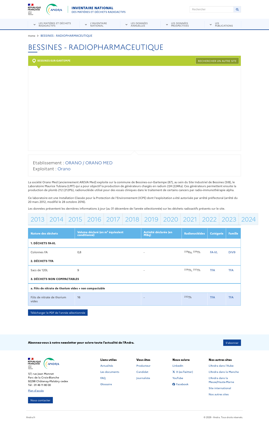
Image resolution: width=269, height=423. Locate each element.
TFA (212, 270)
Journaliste (143, 377)
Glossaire (106, 384)
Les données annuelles (139, 24)
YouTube (181, 377)
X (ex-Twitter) (183, 371)
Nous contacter (40, 399)
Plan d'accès (36, 390)
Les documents (109, 371)
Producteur (143, 365)
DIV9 (231, 252)
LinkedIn (181, 365)
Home (31, 35)
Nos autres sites (219, 394)
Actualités (106, 365)
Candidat (142, 371)
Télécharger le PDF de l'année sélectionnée (57, 312)
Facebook (183, 384)
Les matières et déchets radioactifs (55, 24)
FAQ (103, 377)
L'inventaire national (98, 24)
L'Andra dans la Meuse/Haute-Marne (221, 379)
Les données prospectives (180, 24)
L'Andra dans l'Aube (221, 365)
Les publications (224, 24)
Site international (220, 387)
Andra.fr (30, 416)
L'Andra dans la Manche (224, 371)
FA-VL (214, 252)
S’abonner (232, 342)
